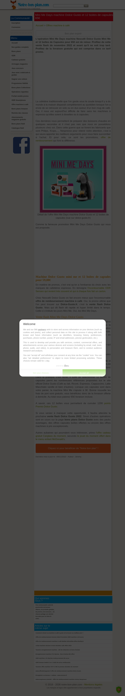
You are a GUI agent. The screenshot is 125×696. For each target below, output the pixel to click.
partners (42, 329)
